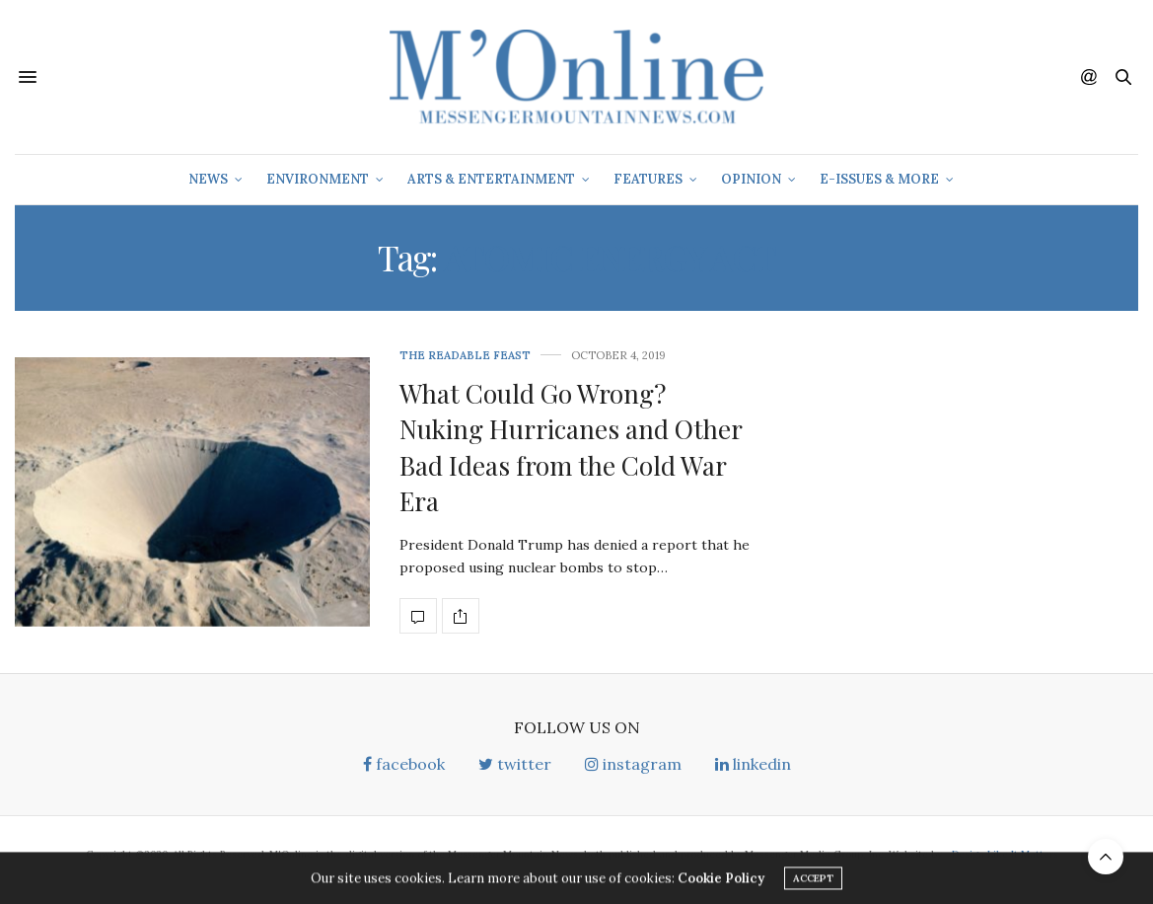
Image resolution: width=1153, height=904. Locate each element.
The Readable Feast (465, 355)
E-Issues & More (879, 179)
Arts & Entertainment (491, 179)
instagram (633, 764)
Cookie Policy (721, 881)
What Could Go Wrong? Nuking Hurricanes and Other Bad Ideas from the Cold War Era (570, 447)
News (208, 179)
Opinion (751, 179)
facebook (404, 764)
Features (648, 179)
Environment (317, 179)
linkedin (753, 764)
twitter (514, 764)
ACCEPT (813, 881)
